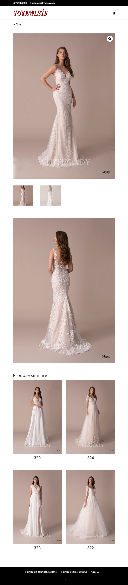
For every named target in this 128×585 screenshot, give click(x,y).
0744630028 (20, 2)
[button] (110, 39)
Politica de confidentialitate (41, 571)
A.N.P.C (95, 571)
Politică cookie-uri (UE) (74, 571)
